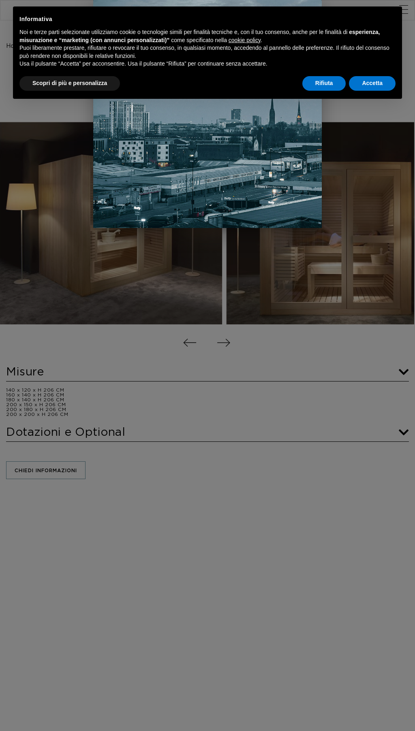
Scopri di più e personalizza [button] (69, 83)
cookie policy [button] (245, 40)
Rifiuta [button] (324, 83)
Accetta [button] (372, 83)
